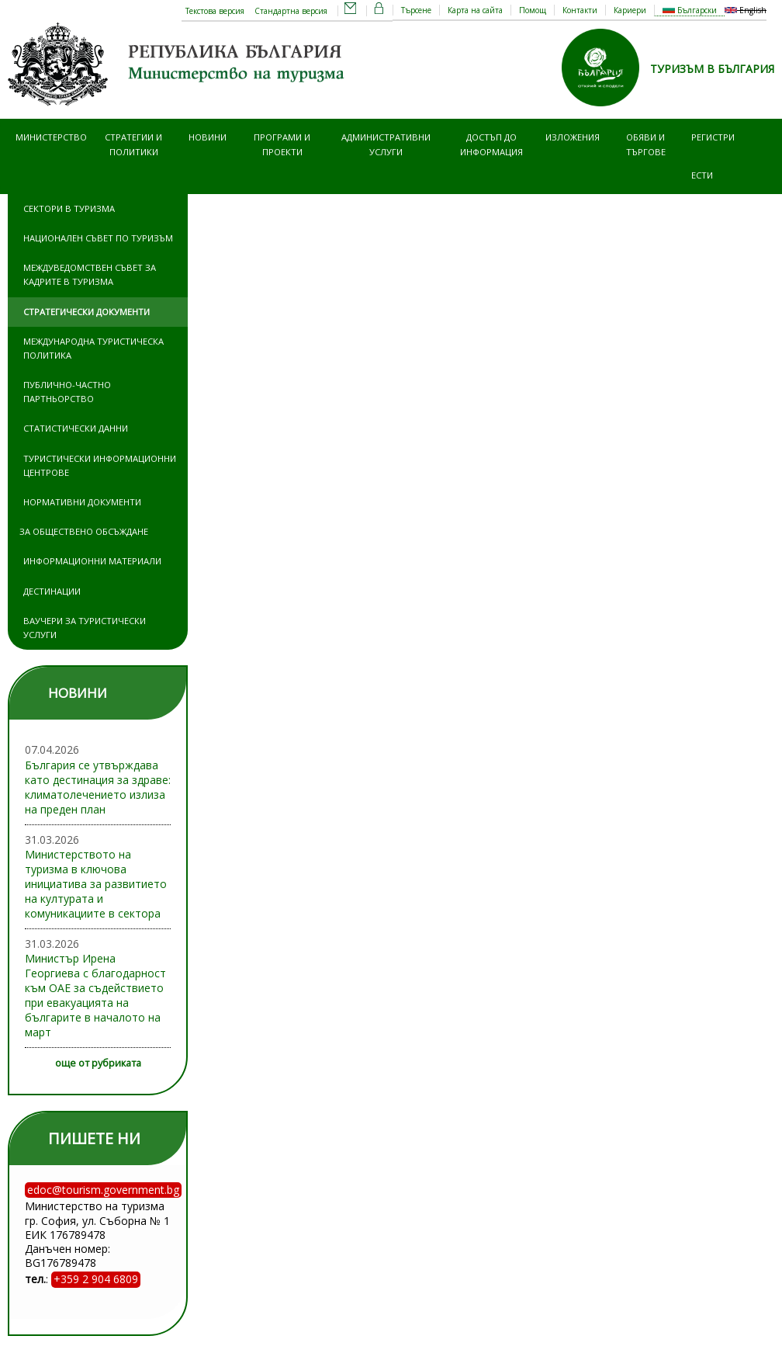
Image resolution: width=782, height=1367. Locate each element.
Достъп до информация (491, 144)
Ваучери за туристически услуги (84, 627)
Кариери (630, 10)
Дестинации (52, 591)
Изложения (572, 137)
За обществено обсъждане (83, 531)
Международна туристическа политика (93, 348)
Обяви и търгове (646, 144)
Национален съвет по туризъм (98, 238)
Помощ (532, 10)
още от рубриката (98, 1063)
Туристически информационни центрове (99, 465)
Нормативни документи (82, 502)
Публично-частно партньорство (67, 391)
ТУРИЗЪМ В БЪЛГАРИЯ (712, 68)
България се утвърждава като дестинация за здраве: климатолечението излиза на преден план (98, 787)
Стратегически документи (86, 311)
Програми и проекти (282, 144)
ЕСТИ (702, 175)
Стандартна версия (290, 10)
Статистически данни (75, 428)
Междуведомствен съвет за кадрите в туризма (89, 274)
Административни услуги (386, 144)
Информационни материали (92, 561)
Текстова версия (214, 10)
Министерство (51, 137)
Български (690, 10)
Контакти (579, 10)
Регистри (713, 137)
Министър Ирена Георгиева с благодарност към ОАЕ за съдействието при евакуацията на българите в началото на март (95, 995)
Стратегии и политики (133, 144)
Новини (208, 137)
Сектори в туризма (69, 208)
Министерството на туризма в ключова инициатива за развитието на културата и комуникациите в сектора (96, 884)
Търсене (416, 10)
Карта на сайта (475, 10)
